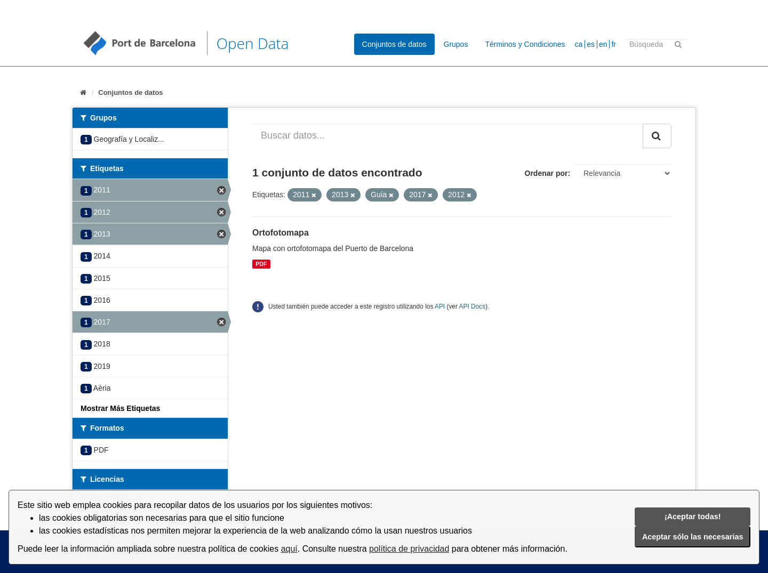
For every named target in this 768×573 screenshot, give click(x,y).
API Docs (472, 306)
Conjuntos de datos (394, 44)
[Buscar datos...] (447, 136)
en (603, 44)
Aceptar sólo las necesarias (692, 536)
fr (613, 44)
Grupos (456, 44)
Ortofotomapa (280, 232)
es (591, 44)
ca (579, 44)
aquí (289, 548)
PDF (261, 264)
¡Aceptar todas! (693, 516)
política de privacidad (409, 548)
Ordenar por (546, 173)
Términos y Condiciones (525, 44)
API (440, 306)
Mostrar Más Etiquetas (120, 408)
